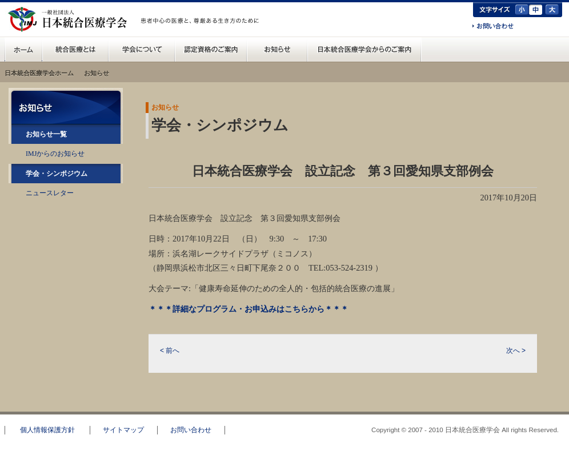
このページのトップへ (526, 406)
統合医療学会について (142, 49)
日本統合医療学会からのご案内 (364, 49)
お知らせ (277, 49)
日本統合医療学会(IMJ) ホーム (23, 49)
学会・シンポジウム (56, 174)
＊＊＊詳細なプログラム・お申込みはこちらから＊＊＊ (248, 308)
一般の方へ (201, 33)
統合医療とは (75, 49)
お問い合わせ (493, 27)
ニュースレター (50, 193)
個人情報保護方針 (47, 429)
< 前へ (169, 351)
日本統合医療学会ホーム (39, 73)
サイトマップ (123, 429)
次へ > (516, 351)
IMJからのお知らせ (55, 154)
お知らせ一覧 (46, 134)
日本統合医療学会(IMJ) (70, 19)
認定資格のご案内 (211, 49)
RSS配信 (66, 217)
